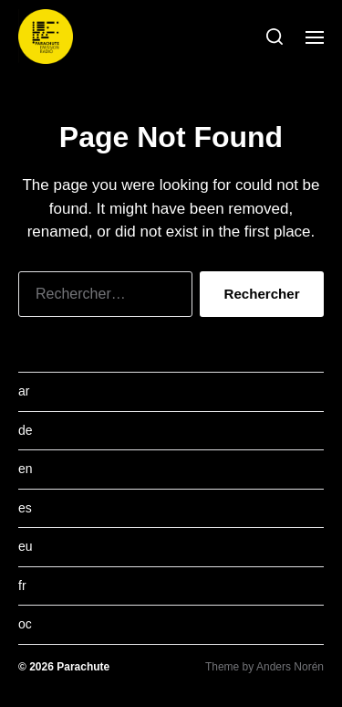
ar (23, 391)
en (25, 468)
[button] (275, 36)
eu (25, 546)
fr (22, 585)
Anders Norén (290, 666)
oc (25, 624)
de (25, 430)
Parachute (83, 666)
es (25, 508)
